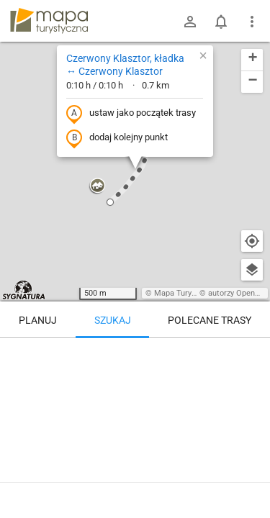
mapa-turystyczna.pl (49, 21)
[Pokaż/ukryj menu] (252, 21)
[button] (97, 186)
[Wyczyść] (252, 353)
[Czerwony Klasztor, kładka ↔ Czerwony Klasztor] (135, 399)
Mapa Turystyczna (186, 293)
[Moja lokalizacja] (252, 241)
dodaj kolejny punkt (117, 138)
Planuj (38, 320)
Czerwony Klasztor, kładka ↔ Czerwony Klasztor (125, 65)
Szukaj (112, 320)
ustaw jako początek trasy (131, 113)
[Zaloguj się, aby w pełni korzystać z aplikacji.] (251, 478)
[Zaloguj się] (190, 21)
